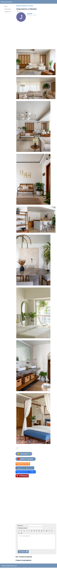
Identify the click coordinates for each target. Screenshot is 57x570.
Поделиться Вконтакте (24, 468)
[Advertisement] (36, 32)
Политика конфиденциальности (9, 565)
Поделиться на (25, 472)
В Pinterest (23, 476)
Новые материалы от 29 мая (24, 5)
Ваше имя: (20, 525)
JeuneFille (29, 13)
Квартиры (18, 11)
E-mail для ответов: (22, 528)
